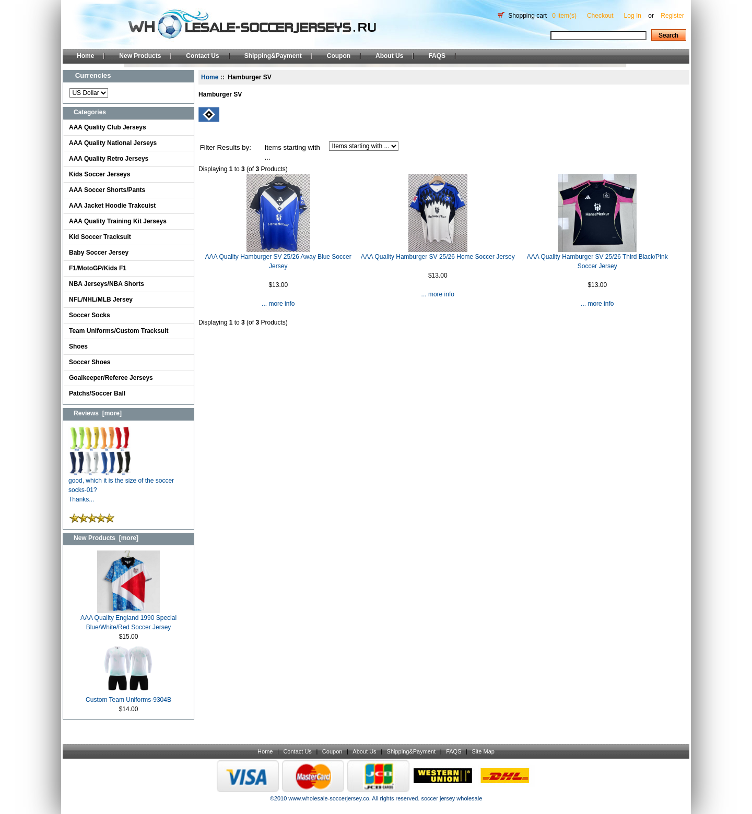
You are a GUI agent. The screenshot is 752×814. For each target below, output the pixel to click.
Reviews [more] (98, 413)
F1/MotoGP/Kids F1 (97, 268)
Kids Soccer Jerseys (99, 174)
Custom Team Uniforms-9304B (128, 696)
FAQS (436, 55)
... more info (278, 303)
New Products (140, 55)
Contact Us (202, 55)
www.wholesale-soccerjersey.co (328, 798)
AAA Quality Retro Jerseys (108, 158)
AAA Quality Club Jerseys (107, 127)
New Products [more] (106, 538)
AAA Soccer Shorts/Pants (107, 190)
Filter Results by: (225, 147)
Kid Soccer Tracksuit (100, 237)
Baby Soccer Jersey (98, 252)
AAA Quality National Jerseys (113, 143)
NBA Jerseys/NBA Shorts (106, 284)
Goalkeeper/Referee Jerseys (111, 377)
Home (85, 55)
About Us (389, 55)
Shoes (78, 346)
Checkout (600, 15)
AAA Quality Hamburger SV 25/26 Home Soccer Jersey (438, 256)
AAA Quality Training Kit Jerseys (118, 221)
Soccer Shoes (89, 362)
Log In (632, 15)
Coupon (338, 55)
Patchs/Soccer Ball (97, 393)
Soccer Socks (89, 315)
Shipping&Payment (273, 55)
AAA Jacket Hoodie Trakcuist (112, 205)
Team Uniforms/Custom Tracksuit (119, 330)
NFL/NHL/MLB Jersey (101, 299)
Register (672, 15)
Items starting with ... (292, 152)
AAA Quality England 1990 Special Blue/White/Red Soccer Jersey (128, 619)
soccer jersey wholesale (451, 798)
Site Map (483, 751)
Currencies (93, 75)
